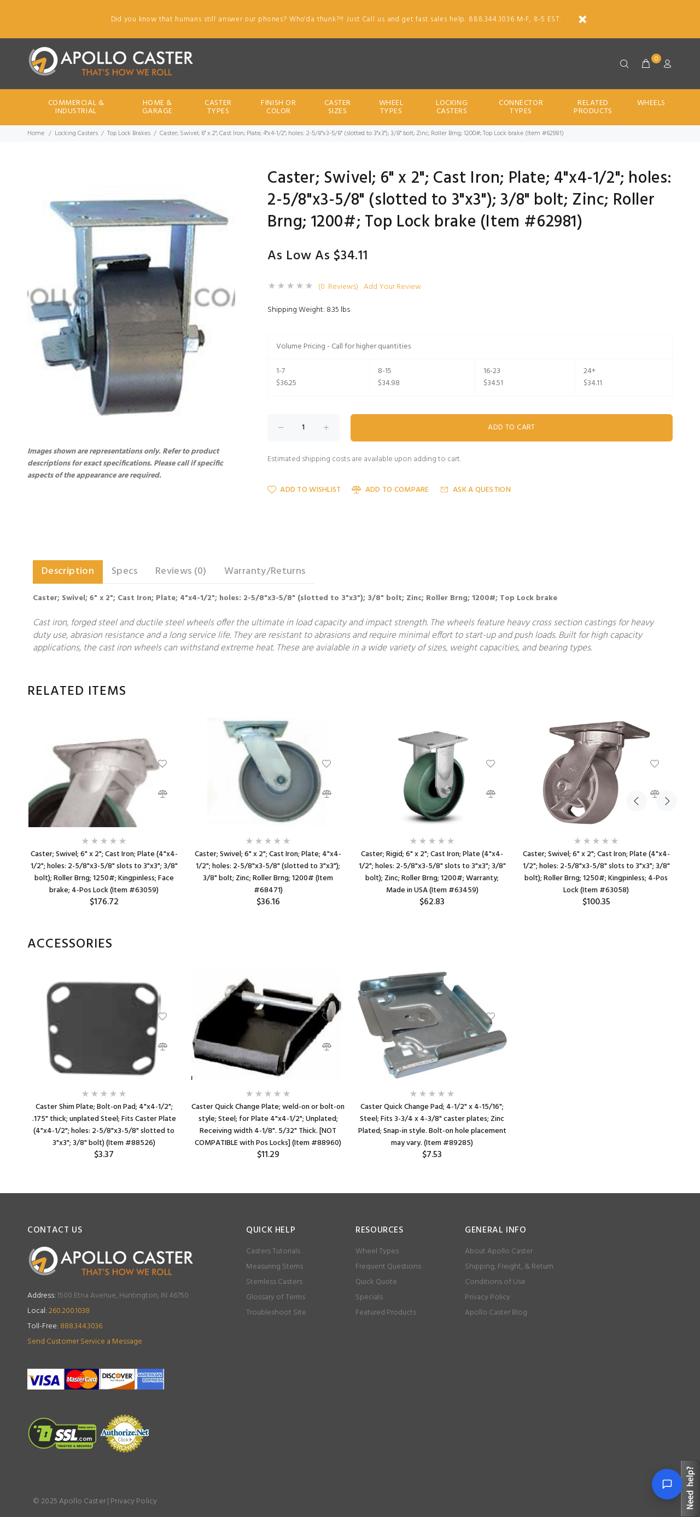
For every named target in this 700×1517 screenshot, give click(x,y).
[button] (225, 180)
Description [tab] (68, 571)
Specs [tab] (125, 571)
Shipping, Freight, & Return (509, 1266)
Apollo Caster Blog (496, 1312)
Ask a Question (475, 490)
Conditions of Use (495, 1282)
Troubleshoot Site (276, 1312)
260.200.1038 (58, 1311)
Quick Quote (376, 1282)
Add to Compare (390, 490)
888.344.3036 (64, 1326)
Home (35, 133)
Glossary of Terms (275, 1297)
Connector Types (521, 107)
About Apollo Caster (499, 1251)
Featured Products (385, 1312)
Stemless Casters (274, 1282)
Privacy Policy (487, 1297)
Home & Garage (157, 107)
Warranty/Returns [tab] (265, 571)
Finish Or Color (278, 107)
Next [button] (662, 691)
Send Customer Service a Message (84, 1341)
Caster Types (218, 107)
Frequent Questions (388, 1266)
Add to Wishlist (304, 490)
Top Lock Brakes (128, 133)
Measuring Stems (274, 1266)
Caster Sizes (337, 107)
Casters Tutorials (273, 1251)
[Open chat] (667, 1484)
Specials (369, 1297)
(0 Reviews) (338, 287)
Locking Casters (452, 107)
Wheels (651, 103)
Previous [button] (636, 691)
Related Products (593, 107)
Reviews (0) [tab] (181, 571)
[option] (104, 813)
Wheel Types (391, 107)
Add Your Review (392, 287)
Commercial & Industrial (76, 107)
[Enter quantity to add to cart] (303, 427)
